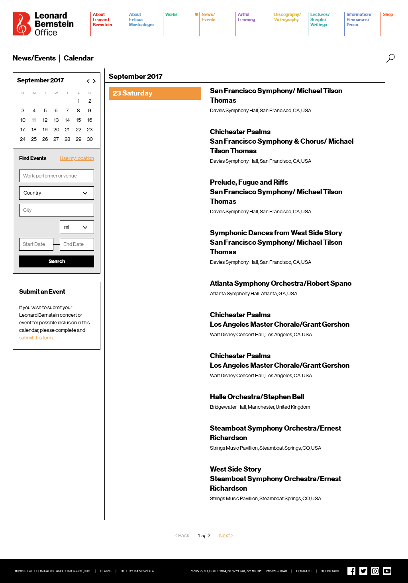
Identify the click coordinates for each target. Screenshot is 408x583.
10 (23, 120)
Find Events (33, 158)
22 (78, 130)
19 (45, 130)
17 (22, 130)
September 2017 (40, 80)
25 (34, 139)
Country (32, 193)
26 (45, 139)
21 (67, 130)
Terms (106, 571)
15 (78, 120)
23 (89, 130)
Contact (304, 571)
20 (56, 130)
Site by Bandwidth (137, 571)
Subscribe (331, 571)
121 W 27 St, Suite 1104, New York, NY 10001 (226, 571)
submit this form (36, 338)
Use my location (77, 158)
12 (45, 120)
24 (23, 139)
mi (66, 227)
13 (56, 120)
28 (68, 139)
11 (34, 120)
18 (34, 130)
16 (89, 120)
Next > (226, 535)
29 (79, 139)
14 (67, 120)
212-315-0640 (276, 571)
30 (90, 139)
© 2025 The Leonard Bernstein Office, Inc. (53, 571)
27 (56, 139)
